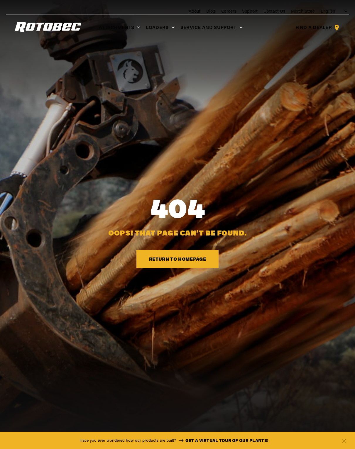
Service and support (203, 33)
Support (247, 12)
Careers (226, 12)
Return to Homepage (177, 262)
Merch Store (300, 12)
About (192, 12)
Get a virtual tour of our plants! (222, 440)
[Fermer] (344, 441)
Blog (208, 12)
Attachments (111, 33)
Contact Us (272, 12)
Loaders (152, 33)
